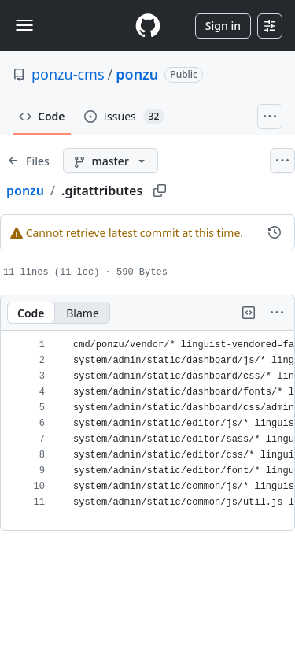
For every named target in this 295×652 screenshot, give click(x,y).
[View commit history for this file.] (274, 232)
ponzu (137, 74)
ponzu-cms (68, 74)
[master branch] (110, 160)
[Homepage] (147, 26)
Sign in (223, 25)
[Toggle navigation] (24, 25)
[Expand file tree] (28, 160)
